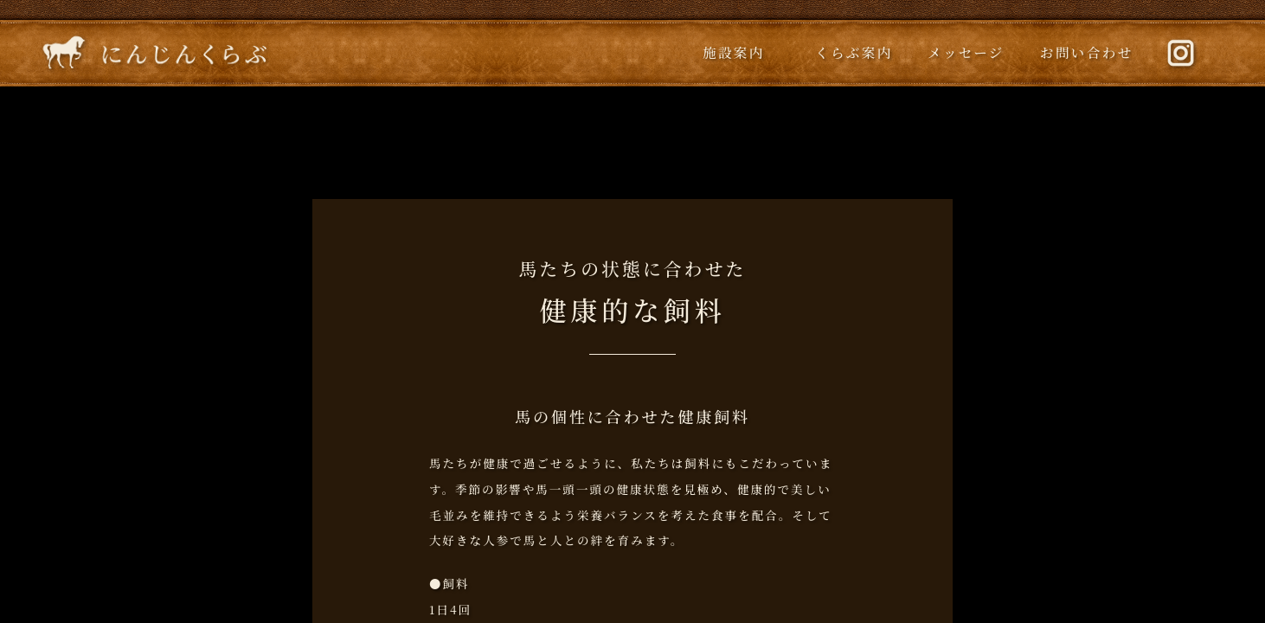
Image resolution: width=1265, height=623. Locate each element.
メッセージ (966, 51)
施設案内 (734, 51)
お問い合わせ (1086, 51)
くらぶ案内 (854, 51)
